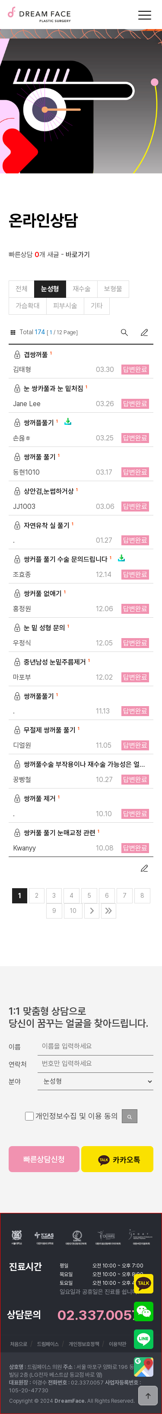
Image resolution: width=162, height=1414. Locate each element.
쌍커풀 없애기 (40, 594)
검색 (124, 332)
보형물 (113, 289)
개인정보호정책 (84, 1344)
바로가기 (78, 255)
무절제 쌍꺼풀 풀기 (47, 731)
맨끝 (108, 911)
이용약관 (117, 1344)
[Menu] (145, 15)
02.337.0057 (98, 1315)
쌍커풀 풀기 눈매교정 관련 (57, 833)
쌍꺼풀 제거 (37, 799)
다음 (91, 911)
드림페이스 (38, 11)
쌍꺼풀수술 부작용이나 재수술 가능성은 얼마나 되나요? (81, 765)
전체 (22, 289)
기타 (97, 306)
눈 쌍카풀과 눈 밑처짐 (51, 389)
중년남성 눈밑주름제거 (52, 663)
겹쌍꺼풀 (33, 355)
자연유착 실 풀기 (44, 526)
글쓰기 (144, 332)
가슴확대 (28, 306)
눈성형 (50, 289)
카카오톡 (119, 1160)
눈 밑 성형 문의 (42, 628)
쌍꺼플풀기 (42, 423)
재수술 (82, 289)
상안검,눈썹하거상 (46, 492)
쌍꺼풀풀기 (36, 697)
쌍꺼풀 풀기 (37, 458)
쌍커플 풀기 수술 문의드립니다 (69, 560)
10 (73, 910)
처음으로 (18, 1344)
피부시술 (65, 306)
